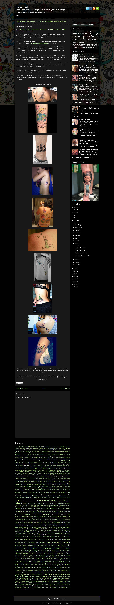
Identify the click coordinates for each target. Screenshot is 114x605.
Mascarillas (17, 538)
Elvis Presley (25, 494)
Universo (55, 582)
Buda (46, 464)
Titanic (69, 579)
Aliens (56, 449)
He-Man (38, 511)
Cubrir (69, 480)
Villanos (34, 586)
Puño (52, 558)
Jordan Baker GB (47, 522)
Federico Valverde (18, 499)
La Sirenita (60, 525)
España (46, 495)
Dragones (40, 489)
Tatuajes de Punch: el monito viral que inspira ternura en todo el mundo (88, 96)
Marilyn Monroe (19, 536)
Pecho (30, 552)
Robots (33, 563)
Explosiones (46, 497)
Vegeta (42, 584)
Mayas (53, 538)
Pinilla (23, 555)
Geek (48, 506)
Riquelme (17, 563)
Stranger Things (50, 570)
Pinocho (26, 555)
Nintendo (41, 545)
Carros (32, 468)
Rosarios (68, 563)
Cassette (63, 468)
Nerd (56, 544)
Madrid (24, 533)
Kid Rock (40, 524)
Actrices (30, 448)
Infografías (54, 516)
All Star (65, 449)
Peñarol (54, 552)
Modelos (55, 541)
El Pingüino (28, 492)
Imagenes (29, 516)
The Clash (27, 579)
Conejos (69, 476)
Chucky (43, 473)
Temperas (36, 578)
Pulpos (43, 558)
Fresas (20, 505)
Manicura (64, 533)
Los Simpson (27, 531)
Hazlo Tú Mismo (32, 511)
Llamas (16, 530)
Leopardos (65, 527)
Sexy (22, 567)
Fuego (38, 505)
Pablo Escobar (26, 548)
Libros (46, 21)
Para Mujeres (33, 550)
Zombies (29, 589)
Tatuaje (18, 576)
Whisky (27, 587)
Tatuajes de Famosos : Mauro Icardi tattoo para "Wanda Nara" (88, 150)
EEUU (16, 491)
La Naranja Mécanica (52, 525)
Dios (63, 486)
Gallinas (65, 505)
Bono (52, 462)
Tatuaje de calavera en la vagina (87, 85)
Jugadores (17, 524)
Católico (20, 470)
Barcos (16, 459)
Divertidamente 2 (46, 488)
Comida (56, 476)
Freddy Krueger (61, 503)
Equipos (60, 494)
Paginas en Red (50, 603)
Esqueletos (56, 495)
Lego (39, 527)
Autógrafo (37, 456)
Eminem (30, 494)
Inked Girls (17, 518)
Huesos (50, 514)
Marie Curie (62, 534)
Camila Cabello (53, 465)
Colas (18, 476)
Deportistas (18, 484)
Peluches (45, 552)
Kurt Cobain (64, 524)
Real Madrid (39, 559)
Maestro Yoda (29, 533)
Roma (54, 563)
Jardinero (26, 521)
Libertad (33, 528)
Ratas (16, 559)
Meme (69, 538)
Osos (67, 547)
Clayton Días (36, 474)
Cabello (21, 465)
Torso (33, 581)
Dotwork (26, 489)
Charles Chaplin (59, 470)
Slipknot (17, 569)
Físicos (65, 499)
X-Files (62, 587)
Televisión (31, 578)
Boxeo (62, 462)
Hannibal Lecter (56, 510)
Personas (24, 553)
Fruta (28, 505)
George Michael (67, 506)
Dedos (48, 483)
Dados (16, 483)
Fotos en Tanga (26, 503)
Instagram (32, 518)
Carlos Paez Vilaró (66, 467)
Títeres (16, 581)
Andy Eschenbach (56, 451)
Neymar (68, 544)
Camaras (47, 465)
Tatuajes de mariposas (85, 55)
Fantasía (66, 497)
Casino (57, 468)
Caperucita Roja (40, 467)
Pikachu (65, 553)
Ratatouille (20, 559)
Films (56, 499)
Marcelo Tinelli (51, 534)
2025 (75, 210)
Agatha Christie (43, 448)
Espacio (25, 495)
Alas (66, 448)
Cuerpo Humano (35, 481)
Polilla (38, 556)
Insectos (22, 518)
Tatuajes (23, 23)
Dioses (69, 486)
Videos (17, 586)
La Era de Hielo (30, 525)
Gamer (20, 506)
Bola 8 (41, 462)
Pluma (30, 556)
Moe (58, 541)
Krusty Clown (58, 524)
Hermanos (68, 511)
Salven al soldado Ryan (55, 564)
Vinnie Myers (39, 585)
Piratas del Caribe (50, 555)
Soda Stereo (26, 569)
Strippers (62, 570)
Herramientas (18, 513)
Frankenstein (40, 503)
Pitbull (59, 555)
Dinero (50, 486)
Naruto (43, 544)
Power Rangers (64, 556)
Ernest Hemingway (66, 494)
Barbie (60, 457)
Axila (65, 456)
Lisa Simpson (63, 528)
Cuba (62, 480)
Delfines (52, 483)
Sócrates (20, 569)
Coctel (62, 474)
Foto (39, 501)
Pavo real (68, 550)
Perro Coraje (64, 552)
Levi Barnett (23, 528)
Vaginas (22, 584)
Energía (41, 494)
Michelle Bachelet (57, 539)
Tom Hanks (20, 581)
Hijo (24, 513)
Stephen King (22, 570)
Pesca (30, 553)
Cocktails (58, 474)
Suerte (66, 570)
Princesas (29, 558)
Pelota (42, 552)
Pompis (45, 556)
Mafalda (35, 533)
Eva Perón (41, 497)
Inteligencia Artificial (49, 518)
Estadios (60, 495)
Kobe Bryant (52, 524)
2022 (37, 446)
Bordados (55, 462)
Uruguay (62, 582)
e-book (56, 489)
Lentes (57, 527)
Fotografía (60, 501)
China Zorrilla (18, 473)
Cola (67, 474)
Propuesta (33, 558)
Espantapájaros (41, 495)
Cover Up (56, 478)
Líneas (53, 528)
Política (42, 556)
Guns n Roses (22, 510)
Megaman (65, 538)
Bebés (45, 459)
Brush (44, 464)
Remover (35, 561)
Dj (52, 488)
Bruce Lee (37, 464)
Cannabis (28, 467)
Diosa (66, 486)
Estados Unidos (66, 495)
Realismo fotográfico (55, 559)
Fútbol (41, 505)
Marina (24, 536)
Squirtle (55, 569)
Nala (26, 544)
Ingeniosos (59, 516)
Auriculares (32, 456)
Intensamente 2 (58, 518)
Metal (23, 539)
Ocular (34, 547)
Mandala (56, 533)
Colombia (37, 476)
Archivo (91, 24)
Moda (51, 541)
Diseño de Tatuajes (29, 488)
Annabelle (27, 453)
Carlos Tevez (17, 468)
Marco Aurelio (57, 534)
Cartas (35, 468)
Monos (63, 541)
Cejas (25, 470)
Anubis (48, 453)
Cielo (53, 473)
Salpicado (39, 564)
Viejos (31, 585)
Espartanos (50, 495)
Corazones (32, 478)
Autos (46, 456)
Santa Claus (21, 566)
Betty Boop (23, 460)
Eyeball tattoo (52, 497)
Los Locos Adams (52, 530)
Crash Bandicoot (67, 478)
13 (17, 446)
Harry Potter (21, 511)
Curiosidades (63, 481)
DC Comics (32, 483)
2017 (32, 446)
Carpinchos (23, 468)
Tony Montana (26, 581)
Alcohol (20, 449)
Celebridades (29, 470)
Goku (35, 508)
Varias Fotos (34, 584)
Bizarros (41, 460)
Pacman (31, 548)
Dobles (63, 488)
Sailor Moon (34, 564)
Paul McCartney (63, 550)
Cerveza (53, 470)
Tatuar (64, 576)
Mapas (26, 534)
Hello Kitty (51, 511)
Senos (55, 566)
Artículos (57, 454)
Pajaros (45, 548)
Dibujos (34, 486)
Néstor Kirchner (60, 544)
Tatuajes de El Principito (24, 27)
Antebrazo (32, 453)
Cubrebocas (65, 480)
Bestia (19, 460)
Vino (43, 585)
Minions (30, 541)
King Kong (44, 524)
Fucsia (35, 505)
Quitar (58, 558)
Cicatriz (47, 473)
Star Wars (64, 569)
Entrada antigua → (65, 388)
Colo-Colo (29, 476)
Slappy (69, 567)
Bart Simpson (21, 459)
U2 (37, 582)
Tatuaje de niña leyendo (81, 250)
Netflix (65, 544)
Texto (62, 578)
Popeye (51, 556)
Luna (52, 531)
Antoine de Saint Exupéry (41, 453)
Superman (47, 572)
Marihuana (68, 534)
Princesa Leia (23, 558)
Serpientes (17, 567)
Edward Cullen (67, 489)
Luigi (44, 531)
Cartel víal (40, 468)
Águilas (50, 448)
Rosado (65, 563)
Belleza (61, 459)
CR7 (59, 478)
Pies (62, 553)
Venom (50, 584)
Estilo (26, 497)
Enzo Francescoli (54, 494)
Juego (62, 522)
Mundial (53, 542)
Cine (20, 474)
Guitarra (17, 510)
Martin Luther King (58, 536)
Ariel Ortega (23, 454)
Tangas (66, 572)
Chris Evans (33, 473)
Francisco (35, 503)
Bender (64, 459)
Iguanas (24, 516)
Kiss (48, 524)
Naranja (40, 544)
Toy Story (49, 581)
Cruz (59, 480)
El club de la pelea (32, 491)
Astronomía (17, 456)
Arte (47, 454)
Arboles (62, 453)
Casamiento (53, 468)
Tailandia (60, 572)
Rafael (61, 558)
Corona (37, 478)
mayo (76, 243)
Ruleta (23, 564)
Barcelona (68, 457)
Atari (21, 456)
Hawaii (26, 511)
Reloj (31, 561)
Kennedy (36, 524)
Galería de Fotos (40, 21)
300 (46, 446)
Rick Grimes (51, 561)
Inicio (17, 15)
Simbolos (39, 567)
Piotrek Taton (39, 555)
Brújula (40, 464)
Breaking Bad (27, 464)
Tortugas (38, 581)
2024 (42, 446)
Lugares (41, 531)
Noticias (60, 545)
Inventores (26, 519)
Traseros (61, 581)
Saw (34, 566)
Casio (60, 468)
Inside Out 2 (27, 518)
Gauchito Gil (44, 506)
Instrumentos (38, 518)
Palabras (49, 548)
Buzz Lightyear (67, 464)
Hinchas (27, 513)
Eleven (21, 494)
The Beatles (22, 579)
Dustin (53, 489)
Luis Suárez (48, 531)
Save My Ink (30, 566)
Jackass (62, 519)
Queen (55, 558)
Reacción (34, 559)
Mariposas (34, 536)
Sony (42, 569)
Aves (59, 456)
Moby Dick (48, 541)
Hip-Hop (35, 513)
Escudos (21, 495)
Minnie (34, 541)
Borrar (59, 462)
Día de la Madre (51, 484)
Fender (40, 499)
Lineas (50, 528)
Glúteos (32, 508)
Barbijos (63, 457)
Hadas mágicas (36, 510)
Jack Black (47, 519)
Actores (27, 448)
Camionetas (58, 465)
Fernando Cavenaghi (46, 499)
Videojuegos (67, 584)
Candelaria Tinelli (22, 467)
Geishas (52, 506)
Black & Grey (46, 460)
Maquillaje (30, 534)
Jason (34, 521)
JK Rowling (20, 522)
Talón (63, 572)
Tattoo (33, 574)
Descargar (23, 484)
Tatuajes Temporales (57, 576)
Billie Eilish (31, 460)
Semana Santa (50, 566)
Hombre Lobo (21, 514)
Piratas (44, 555)
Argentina (17, 454)
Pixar (62, 555)
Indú (50, 516)
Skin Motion (64, 567)
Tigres (53, 579)
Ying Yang (17, 589)
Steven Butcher (36, 570)
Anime (22, 453)
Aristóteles (29, 454)
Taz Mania (68, 576)
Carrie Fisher (28, 468)
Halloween (49, 510)
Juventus (30, 524)
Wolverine (42, 587)
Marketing (52, 536)
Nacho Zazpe (17, 544)
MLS (45, 541)
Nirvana (48, 545)
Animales (18, 453)
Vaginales (17, 584)
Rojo (45, 563)
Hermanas (63, 511)
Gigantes (17, 508)
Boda (39, 462)
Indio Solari (43, 516)
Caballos (17, 465)
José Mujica (54, 522)
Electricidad (63, 492)
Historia (42, 513)
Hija (22, 513)
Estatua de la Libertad (20, 497)
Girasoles (22, 508)
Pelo (39, 552)
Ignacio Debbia (18, 516)
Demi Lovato (57, 483)
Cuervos (40, 481)
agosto (77, 235)
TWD (31, 582)
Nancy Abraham (34, 544)
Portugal (55, 556)
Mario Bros (28, 536)
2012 (75, 287)
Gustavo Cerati (28, 510)
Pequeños (59, 552)
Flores (20, 501)
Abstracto (17, 448)
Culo (49, 481)
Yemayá (68, 587)
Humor (68, 514)
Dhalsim (45, 484)
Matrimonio (39, 538)
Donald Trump (21, 489)
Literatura (50, 21)
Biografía (37, 460)
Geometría (61, 506)
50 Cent (50, 446)
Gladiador (29, 508)
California (39, 465)
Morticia (25, 542)
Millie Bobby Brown (22, 541)
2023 (39, 446)
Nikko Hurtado (29, 545)
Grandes (52, 508)
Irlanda (30, 519)
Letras (69, 527)
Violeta (46, 585)
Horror (45, 514)
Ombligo (54, 547)
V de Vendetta (67, 582)
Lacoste (20, 527)
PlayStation (26, 556)
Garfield (31, 506)
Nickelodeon (18, 545)
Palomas (53, 548)
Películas (35, 552)
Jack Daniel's (52, 519)
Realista (62, 560)
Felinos (24, 499)
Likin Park (41, 528)
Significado (30, 567)
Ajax (56, 448)
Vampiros (29, 584)
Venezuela (46, 584)
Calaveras (34, 465)
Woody (53, 587)
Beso (16, 460)
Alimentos (61, 449)
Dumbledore (49, 489)
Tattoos (18, 23)
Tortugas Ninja (43, 581)
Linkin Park (57, 528)
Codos (64, 474)
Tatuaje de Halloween (85, 129)
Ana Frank (31, 451)
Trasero (57, 581)
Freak (49, 503)
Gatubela (39, 506)
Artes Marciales (51, 454)
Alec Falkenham (25, 449)
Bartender (27, 459)
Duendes (45, 489)
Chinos (29, 473)
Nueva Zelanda (22, 547)
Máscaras (68, 536)
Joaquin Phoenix (27, 522)
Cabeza (25, 465)
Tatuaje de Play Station (80, 248)
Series (68, 566)
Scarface (37, 566)
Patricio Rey (56, 550)
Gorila (43, 508)
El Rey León (41, 492)
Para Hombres (25, 550)
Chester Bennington (24, 471)
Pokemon (34, 556)
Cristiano (25, 480)
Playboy (22, 556)
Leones (60, 527)
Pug (40, 558)
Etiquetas (83, 24)
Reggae (23, 561)
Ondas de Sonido (59, 547)
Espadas (30, 495)
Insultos (43, 518)
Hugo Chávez (61, 514)
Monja (60, 541)
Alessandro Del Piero (33, 449)
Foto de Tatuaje (49, 501)
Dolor (67, 488)
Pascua (52, 550)
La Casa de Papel (23, 525)
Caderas (29, 465)
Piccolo (48, 553)
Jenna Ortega (52, 521)
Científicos (61, 473)
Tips (66, 579)
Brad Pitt (66, 462)
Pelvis (48, 552)
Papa (64, 548)
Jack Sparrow (58, 519)
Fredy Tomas (67, 503)
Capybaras (54, 467)
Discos (22, 488)
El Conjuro (38, 491)
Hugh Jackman (55, 514)
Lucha (38, 531)
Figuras (52, 499)
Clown (45, 474)
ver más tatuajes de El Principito (39, 43)
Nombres (52, 545)
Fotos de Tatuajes (22, 7)
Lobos (25, 530)
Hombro (26, 514)
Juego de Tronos (67, 522)
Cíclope (50, 473)
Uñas (59, 582)
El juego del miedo (65, 491)
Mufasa (37, 542)
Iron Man (39, 519)
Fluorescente (26, 501)
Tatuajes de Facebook (35, 576)
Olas (46, 547)
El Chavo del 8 (24, 491)
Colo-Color (33, 476)
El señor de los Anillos (49, 492)
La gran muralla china (39, 525)
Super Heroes (41, 572)
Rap (69, 558)
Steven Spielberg (43, 570)
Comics (52, 477)
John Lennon (33, 522)
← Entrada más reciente (22, 388)
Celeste (34, 470)
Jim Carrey (68, 521)
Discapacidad (17, 488)
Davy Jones (27, 483)
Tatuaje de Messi (78, 162)
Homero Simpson (39, 514)
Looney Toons (38, 530)
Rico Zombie (57, 561)
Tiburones (48, 579)
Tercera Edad (46, 578)
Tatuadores (62, 574)
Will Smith (32, 587)
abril (76, 246)
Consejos (17, 478)
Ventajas (53, 584)
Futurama (46, 505)
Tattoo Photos (63, 21)
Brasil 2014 (17, 464)
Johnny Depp (40, 522)
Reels (20, 561)
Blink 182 (21, 462)
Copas (28, 478)
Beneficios (68, 459)
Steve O (31, 570)
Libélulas (29, 528)
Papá (67, 548)
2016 (29, 446)
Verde (56, 584)
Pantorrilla (57, 548)
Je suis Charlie (47, 521)
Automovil (42, 456)
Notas (56, 545)
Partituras (48, 550)
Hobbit (50, 513)
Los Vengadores (34, 531)
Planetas (68, 555)
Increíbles (34, 516)
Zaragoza (25, 589)
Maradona (45, 534)
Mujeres (49, 542)
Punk (50, 558)
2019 (34, 446)
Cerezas (50, 470)
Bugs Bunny (50, 464)
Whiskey (24, 587)
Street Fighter (57, 570)
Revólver (47, 561)
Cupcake (54, 481)
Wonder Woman (48, 587)
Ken (33, 524)
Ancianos (48, 451)
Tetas (59, 578)
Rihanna (62, 561)
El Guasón (59, 491)
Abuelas (20, 448)
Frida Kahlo (24, 505)
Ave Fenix (54, 456)
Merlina (16, 539)
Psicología (37, 558)
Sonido (39, 569)
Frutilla (31, 505)
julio (76, 238)
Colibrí (25, 476)
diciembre (77, 225)
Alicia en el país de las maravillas (47, 449)
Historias (47, 513)
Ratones (24, 559)
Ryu (26, 564)
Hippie (38, 513)
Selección (44, 566)
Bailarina (31, 457)
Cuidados (45, 481)
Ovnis (22, 548)
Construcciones (23, 478)
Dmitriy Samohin (57, 488)
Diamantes (29, 486)
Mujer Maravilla (42, 542)
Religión (28, 561)
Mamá (49, 533)
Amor (20, 451)
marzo (76, 259)
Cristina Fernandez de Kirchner (41, 480)
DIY (51, 488)
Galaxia (50, 505)
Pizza (65, 555)
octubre (77, 230)
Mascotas (28, 538)
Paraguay (40, 550)
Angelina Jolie (67, 451)
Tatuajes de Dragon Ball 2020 (82, 256)
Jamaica (66, 519)
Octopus (30, 547)
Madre (66, 531)
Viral (49, 585)
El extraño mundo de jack (51, 491)
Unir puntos (50, 582)
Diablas (21, 486)
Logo (28, 530)
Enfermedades (46, 494)
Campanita (63, 465)
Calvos (43, 465)
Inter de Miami (67, 518)
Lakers (28, 527)
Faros (69, 497)
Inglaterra (64, 516)
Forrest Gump (33, 501)
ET (38, 497)
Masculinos (34, 538)
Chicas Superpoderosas (62, 471)
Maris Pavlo (39, 536)
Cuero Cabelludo (27, 481)
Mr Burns (30, 542)
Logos (30, 530)
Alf (38, 449)
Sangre (17, 566)
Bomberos (49, 462)
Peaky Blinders (22, 552)
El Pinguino (23, 492)
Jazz (36, 521)
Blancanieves (57, 460)
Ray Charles (29, 559)
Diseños (36, 488)
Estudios (35, 497)
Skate (61, 567)
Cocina (55, 474)
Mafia (38, 533)
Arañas (58, 453)
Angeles (62, 451)
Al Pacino (59, 448)
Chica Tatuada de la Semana (44, 471)
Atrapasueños (26, 456)
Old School (49, 547)
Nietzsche (24, 545)
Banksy (57, 457)
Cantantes (33, 467)
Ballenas (38, 457)
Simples (47, 567)
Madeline (62, 531)
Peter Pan (34, 553)
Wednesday (20, 587)
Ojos (43, 547)
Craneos (61, 478)
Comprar (60, 476)
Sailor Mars (29, 564)
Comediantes (47, 476)
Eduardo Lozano (61, 489)
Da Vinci (69, 481)
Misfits (37, 541)
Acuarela (35, 448)
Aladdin (63, 448)
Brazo (22, 464)
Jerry (57, 521)
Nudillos (17, 547)
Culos (52, 481)
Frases (45, 503)
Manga (60, 533)
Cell (37, 470)
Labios (16, 527)
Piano (45, 553)
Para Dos (19, 550)
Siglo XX (25, 567)
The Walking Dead (39, 579)
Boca (36, 462)
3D (48, 446)
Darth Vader (21, 483)
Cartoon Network (46, 468)
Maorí (23, 534)
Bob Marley (32, 462)
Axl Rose (69, 456)
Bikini (28, 460)
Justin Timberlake (24, 524)
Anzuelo (51, 453)
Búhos (54, 464)
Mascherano (22, 538)
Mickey (63, 539)
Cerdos (42, 470)
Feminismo (36, 499)
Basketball (32, 459)
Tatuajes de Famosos (46, 576)
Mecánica (57, 538)
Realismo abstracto (47, 559)
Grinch (59, 508)
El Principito (23, 21)
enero (76, 265)
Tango (69, 572)
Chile (69, 471)
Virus (55, 585)
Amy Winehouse (25, 451)
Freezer (16, 505)
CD (23, 470)
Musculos (61, 542)
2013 (22, 446)
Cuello (17, 481)
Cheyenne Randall (33, 471)
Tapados (22, 574)
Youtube (20, 589)
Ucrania (40, 582)
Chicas (54, 471)
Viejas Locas (27, 585)
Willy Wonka (37, 587)
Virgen (51, 585)
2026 (44, 446)
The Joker (32, 579)
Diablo (24, 486)
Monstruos (67, 541)
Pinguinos (20, 555)
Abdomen (61, 446)
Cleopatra (41, 474)
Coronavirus (41, 478)
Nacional (23, 544)
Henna (55, 511)
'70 (15, 446)
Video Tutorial (61, 584)
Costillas (51, 478)
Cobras (48, 474)
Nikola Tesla (36, 545)
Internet (21, 519)
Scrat (40, 566)
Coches (51, 474)
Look (33, 530)
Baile (35, 457)
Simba (34, 567)
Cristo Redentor (55, 480)
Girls (26, 508)
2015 (27, 446)
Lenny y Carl (53, 527)
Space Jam (46, 569)
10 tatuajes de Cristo (84, 75)
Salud (43, 564)
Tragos (53, 581)
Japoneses (21, 521)
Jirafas (16, 522)
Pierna (58, 553)
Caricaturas (59, 467)
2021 (75, 220)
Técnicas (20, 578)
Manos (20, 535)
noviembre (77, 227)
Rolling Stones (50, 563)
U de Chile (34, 582)
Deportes (68, 483)
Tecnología (25, 578)
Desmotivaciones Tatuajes (32, 484)
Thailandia (66, 578)
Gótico (48, 508)
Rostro (20, 564)
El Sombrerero (57, 492)
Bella (58, 459)
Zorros (32, 589)
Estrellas (30, 497)
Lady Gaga (24, 527)
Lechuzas (31, 527)
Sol (30, 569)
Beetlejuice (54, 459)
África (38, 448)
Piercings (54, 553)
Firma (62, 499)
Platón (16, 556)
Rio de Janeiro (67, 561)
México (35, 539)
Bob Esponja (26, 462)
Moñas (22, 542)
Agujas (53, 448)
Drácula (29, 489)
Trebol (64, 581)
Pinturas (35, 555)
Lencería (42, 527)
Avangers (50, 456)
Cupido (58, 481)
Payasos (17, 552)
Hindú (31, 513)
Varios (38, 584)
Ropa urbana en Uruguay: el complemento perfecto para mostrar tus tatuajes (89, 108)
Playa (19, 556)
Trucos (20, 582)
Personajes (56, 21)
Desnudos (41, 484)
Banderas (53, 457)
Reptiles (38, 561)
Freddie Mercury (53, 503)
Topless (30, 581)
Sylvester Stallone (54, 572)
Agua (47, 448)
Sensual (59, 566)
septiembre (78, 233)
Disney (40, 488)
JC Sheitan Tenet (40, 521)
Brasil (69, 462)
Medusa (61, 538)
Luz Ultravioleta (56, 531)
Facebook (57, 497)
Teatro (16, 578)
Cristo (50, 480)
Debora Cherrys (43, 483)
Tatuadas (56, 574)
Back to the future (25, 457)
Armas (33, 454)
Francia (31, 503)
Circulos (22, 474)
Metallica (27, 539)
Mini (27, 541)
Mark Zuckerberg (45, 536)
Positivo (58, 556)
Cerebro (45, 470)
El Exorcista (43, 491)
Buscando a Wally (60, 464)
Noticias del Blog (66, 545)
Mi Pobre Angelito (41, 539)
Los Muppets (66, 530)
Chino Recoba (24, 473)
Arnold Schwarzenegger (40, 454)
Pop (48, 556)
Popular (75, 24)
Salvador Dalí (47, 564)
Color (42, 476)
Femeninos (30, 499)
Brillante (32, 464)
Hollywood (58, 513)
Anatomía (44, 451)
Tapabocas (17, 574)
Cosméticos (47, 478)
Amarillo (68, 449)
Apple (55, 453)
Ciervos (66, 473)
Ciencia (57, 473)
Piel (51, 553)
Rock (37, 563)
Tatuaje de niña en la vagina (86, 140)
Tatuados (68, 574)
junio (76, 241)
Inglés (69, 516)
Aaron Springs (56, 446)
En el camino (36, 494)
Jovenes (58, 522)
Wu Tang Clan (58, 587)
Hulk (66, 514)
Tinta (59, 579)
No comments (29, 31)
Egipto (19, 491)
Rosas (16, 564)
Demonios (63, 483)
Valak (26, 584)
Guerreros (68, 508)
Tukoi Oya (24, 582)
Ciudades (26, 474)
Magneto (41, 533)
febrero (77, 262)
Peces (27, 552)
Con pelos (64, 476)
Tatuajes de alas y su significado (87, 66)
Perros (68, 552)
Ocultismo (38, 547)
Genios (56, 506)
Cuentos (21, 481)
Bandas (48, 457)
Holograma (64, 513)
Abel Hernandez (67, 446)
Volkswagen (58, 585)
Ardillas (68, 453)
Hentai (59, 511)
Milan (66, 539)
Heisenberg (42, 511)
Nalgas (29, 544)
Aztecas (16, 457)
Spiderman (51, 569)
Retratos (43, 561)
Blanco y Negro (65, 460)
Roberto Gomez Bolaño (27, 563)
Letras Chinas (18, 528)
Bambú (45, 457)
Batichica (37, 459)
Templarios (41, 578)
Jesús (64, 521)
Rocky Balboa (41, 563)
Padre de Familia (39, 548)
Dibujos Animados (42, 486)
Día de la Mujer (58, 484)
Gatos (35, 506)
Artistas (61, 454)
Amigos (17, 451)
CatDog (16, 470)
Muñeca (57, 542)
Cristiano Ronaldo (31, 480)
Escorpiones (17, 495)
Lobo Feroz (21, 530)
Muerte (33, 542)
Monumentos (17, 542)
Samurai (62, 564)
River (20, 563)
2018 (75, 271)
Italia (44, 519)
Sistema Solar (56, 567)
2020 (75, 223)
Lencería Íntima (47, 527)
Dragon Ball (35, 489)
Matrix (44, 538)
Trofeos (17, 582)
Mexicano (31, 539)
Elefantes (68, 492)
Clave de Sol (31, 474)
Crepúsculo (20, 480)
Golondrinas (39, 508)
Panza (62, 548)
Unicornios (44, 582)
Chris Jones (39, 473)
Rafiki (64, 558)
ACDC (24, 448)
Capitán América (48, 467)
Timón (56, 579)
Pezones (42, 553)
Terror (55, 578)
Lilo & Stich (45, 528)
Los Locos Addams (59, 530)
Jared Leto (30, 521)
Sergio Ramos (64, 566)
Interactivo (17, 519)
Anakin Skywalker (38, 451)
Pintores (30, 555)
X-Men (65, 587)
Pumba (46, 558)
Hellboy (46, 511)
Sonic (36, 569)
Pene (52, 552)
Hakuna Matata (43, 510)
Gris (61, 508)
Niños (45, 545)
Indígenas (38, 516)
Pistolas (56, 555)
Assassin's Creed (67, 454)
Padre (34, 548)
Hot (48, 514)
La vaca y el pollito (66, 525)
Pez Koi (38, 553)
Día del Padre (64, 484)
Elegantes (17, 494)
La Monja (46, 525)
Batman (41, 459)
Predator (68, 556)
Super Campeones (33, 572)
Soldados (33, 569)
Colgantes (22, 476)
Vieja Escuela (21, 585)
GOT (46, 508)
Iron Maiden (34, 519)
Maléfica (45, 533)
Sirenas (50, 567)
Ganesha (24, 506)
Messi (20, 539)
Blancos (17, 462)
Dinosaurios (55, 486)
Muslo (68, 542)
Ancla (51, 451)
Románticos (58, 563)
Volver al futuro (64, 585)
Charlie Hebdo (66, 470)
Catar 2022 (68, 468)
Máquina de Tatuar (37, 534)
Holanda (54, 513)
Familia (61, 497)
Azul (20, 457)
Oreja (64, 547)
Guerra (64, 508)
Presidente (17, 558)
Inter (63, 518)
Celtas (39, 470)
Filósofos (59, 499)
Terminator (51, 578)
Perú (28, 553)
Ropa (62, 563)
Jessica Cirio (60, 521)
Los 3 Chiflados (45, 530)
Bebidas (49, 459)
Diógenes (60, 486)
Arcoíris (65, 453)
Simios (43, 567)
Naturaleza (48, 544)
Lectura (35, 527)
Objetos (27, 547)
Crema (16, 480)
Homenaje (31, 514)
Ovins (19, 548)
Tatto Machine (27, 574)
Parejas (44, 550)
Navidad (53, 544)
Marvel (64, 536)
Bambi (42, 457)
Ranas (67, 558)
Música (65, 542)
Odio (41, 547)
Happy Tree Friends (63, 510)
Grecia (56, 508)
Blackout (51, 460)
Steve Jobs (27, 570)
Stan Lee (60, 569)
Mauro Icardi (48, 538)
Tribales (68, 581)
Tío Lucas (63, 579)
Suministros (27, 572)
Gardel (27, 506)
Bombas (45, 462)
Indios (47, 516)
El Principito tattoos (84, 119)
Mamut (52, 533)
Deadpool (37, 483)
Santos (25, 566)
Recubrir (66, 559)
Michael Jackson (49, 539)
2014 (24, 446)
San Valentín (67, 564)
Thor (45, 579)
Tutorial (28, 582)
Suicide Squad (21, 572)
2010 (19, 446)
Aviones (62, 456)
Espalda (34, 495)
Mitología (41, 541)
